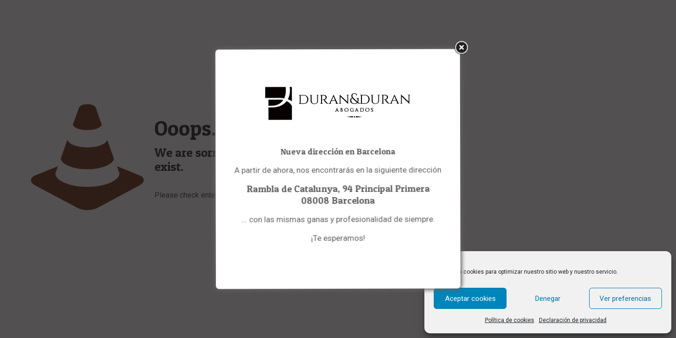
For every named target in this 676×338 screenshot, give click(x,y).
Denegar (548, 298)
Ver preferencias (625, 298)
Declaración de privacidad (573, 320)
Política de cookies (509, 320)
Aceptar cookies (470, 298)
